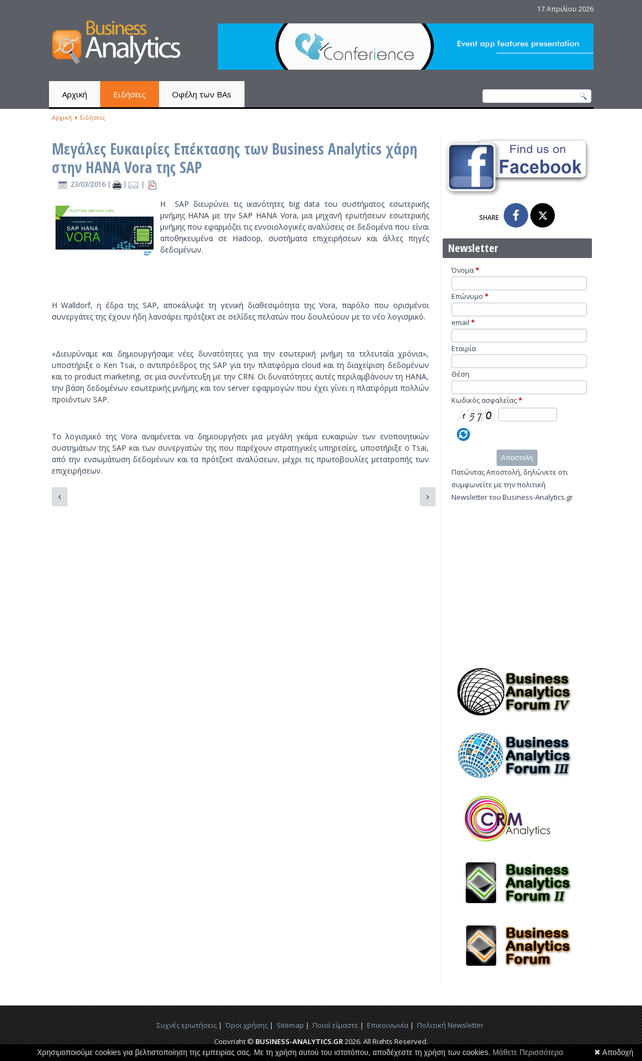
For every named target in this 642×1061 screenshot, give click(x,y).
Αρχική (74, 94)
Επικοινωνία (387, 1025)
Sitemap (290, 1025)
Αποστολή (517, 457)
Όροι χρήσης (246, 1025)
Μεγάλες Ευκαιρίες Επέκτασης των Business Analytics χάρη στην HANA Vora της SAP (234, 157)
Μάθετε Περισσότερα (527, 1052)
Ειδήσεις (129, 94)
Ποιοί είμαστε (335, 1025)
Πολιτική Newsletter (450, 1025)
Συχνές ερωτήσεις (187, 1025)
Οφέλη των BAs (201, 94)
